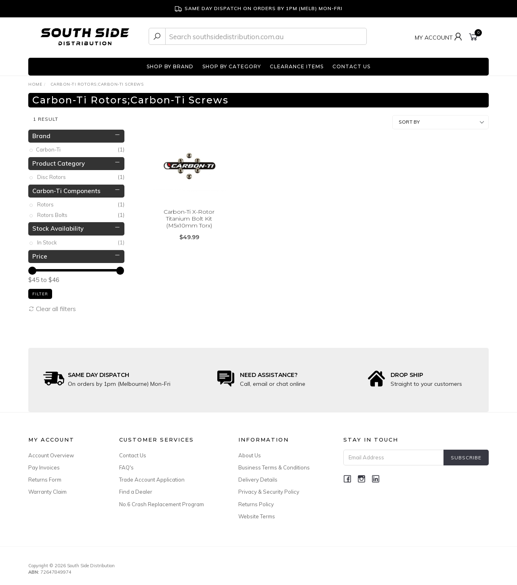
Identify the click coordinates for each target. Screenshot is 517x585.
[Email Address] (393, 455)
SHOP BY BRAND (170, 66)
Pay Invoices (44, 465)
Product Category (58, 160)
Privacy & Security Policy (268, 489)
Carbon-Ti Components (66, 188)
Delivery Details (257, 477)
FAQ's (126, 465)
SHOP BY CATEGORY (231, 66)
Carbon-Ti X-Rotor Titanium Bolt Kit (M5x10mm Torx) (189, 216)
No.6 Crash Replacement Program (161, 501)
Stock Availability (58, 226)
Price (39, 253)
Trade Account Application (152, 477)
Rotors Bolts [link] (80, 212)
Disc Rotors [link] (80, 174)
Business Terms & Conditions (274, 465)
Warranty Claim (47, 489)
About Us (249, 453)
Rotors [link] (80, 202)
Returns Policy (256, 501)
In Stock (80, 240)
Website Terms (256, 514)
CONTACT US (351, 66)
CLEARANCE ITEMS (297, 66)
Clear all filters (52, 306)
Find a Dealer (135, 489)
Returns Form (44, 477)
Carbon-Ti (80, 147)
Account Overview (51, 453)
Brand (41, 133)
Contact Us (132, 453)
